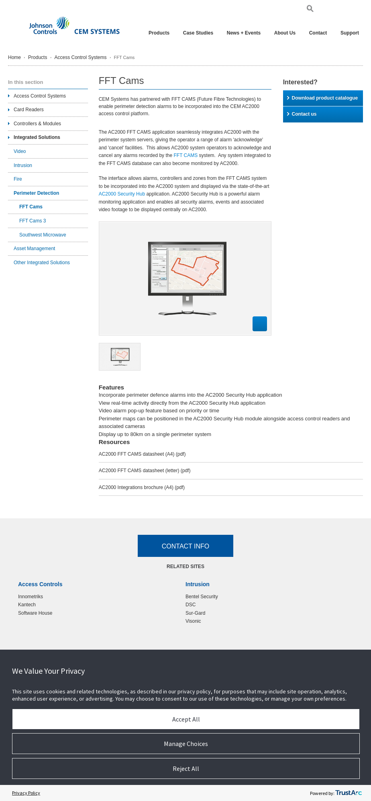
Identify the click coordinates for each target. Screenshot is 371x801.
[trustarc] (348, 793)
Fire (18, 179)
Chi (355, 10)
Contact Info (186, 546)
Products (159, 33)
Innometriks (30, 596)
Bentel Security (202, 596)
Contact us (302, 114)
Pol (346, 10)
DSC (191, 604)
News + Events (244, 33)
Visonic (193, 621)
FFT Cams (31, 207)
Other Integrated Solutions (42, 262)
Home (14, 57)
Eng (328, 10)
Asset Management (34, 248)
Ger (338, 10)
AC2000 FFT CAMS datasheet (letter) (145, 470)
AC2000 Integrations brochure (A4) (142, 487)
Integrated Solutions (37, 137)
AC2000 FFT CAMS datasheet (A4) (142, 454)
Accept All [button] (186, 719)
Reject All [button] (186, 768)
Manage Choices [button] (186, 744)
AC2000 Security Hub (122, 194)
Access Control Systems (81, 57)
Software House (35, 613)
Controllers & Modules (37, 123)
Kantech (27, 604)
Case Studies (198, 33)
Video (20, 151)
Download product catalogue (322, 98)
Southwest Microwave (42, 235)
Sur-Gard (195, 613)
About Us (285, 33)
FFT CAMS (185, 155)
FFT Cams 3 (32, 221)
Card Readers (29, 109)
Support (349, 33)
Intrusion (23, 165)
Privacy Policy (26, 793)
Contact (318, 33)
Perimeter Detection (36, 193)
